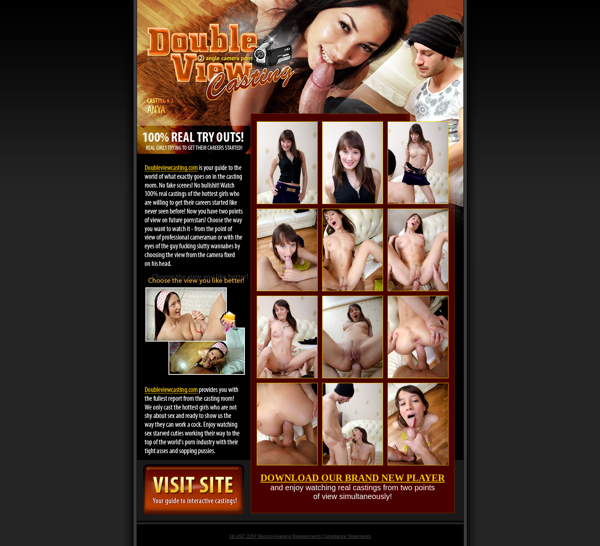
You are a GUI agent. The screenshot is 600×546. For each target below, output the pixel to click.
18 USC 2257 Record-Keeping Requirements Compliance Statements (300, 536)
